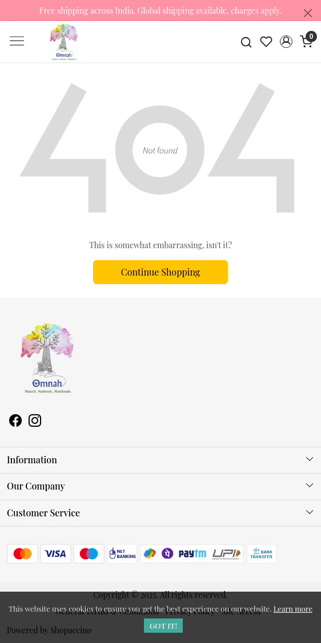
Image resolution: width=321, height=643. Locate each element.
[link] (246, 41)
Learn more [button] (293, 608)
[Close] (308, 13)
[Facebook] (15, 422)
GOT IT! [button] (164, 625)
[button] (286, 41)
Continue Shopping (160, 272)
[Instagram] (34, 422)
